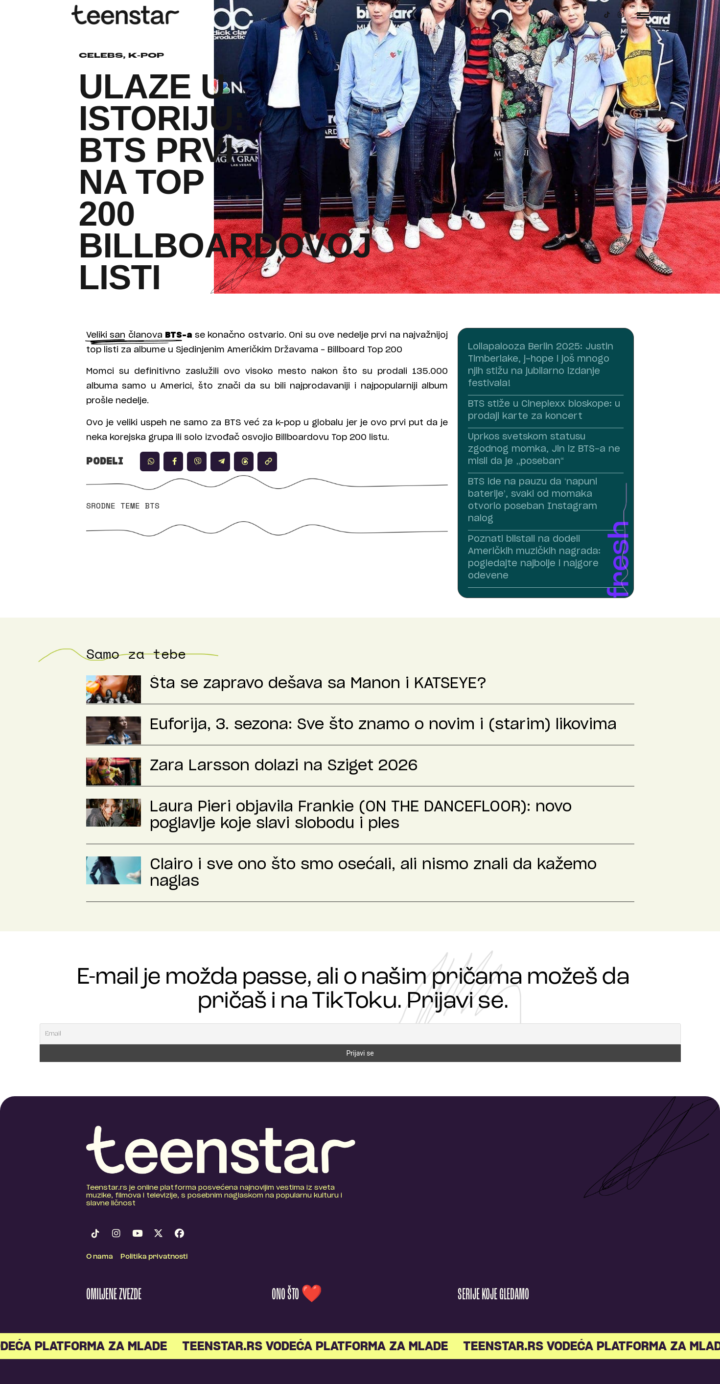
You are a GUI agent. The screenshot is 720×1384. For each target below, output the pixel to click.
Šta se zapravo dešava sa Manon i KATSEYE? (318, 683)
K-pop (146, 56)
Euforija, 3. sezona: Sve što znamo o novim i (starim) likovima (383, 724)
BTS (152, 505)
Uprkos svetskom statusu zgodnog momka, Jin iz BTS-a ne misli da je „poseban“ (544, 449)
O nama (99, 1257)
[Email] (360, 1033)
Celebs (101, 56)
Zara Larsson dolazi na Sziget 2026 (284, 766)
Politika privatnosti (154, 1257)
